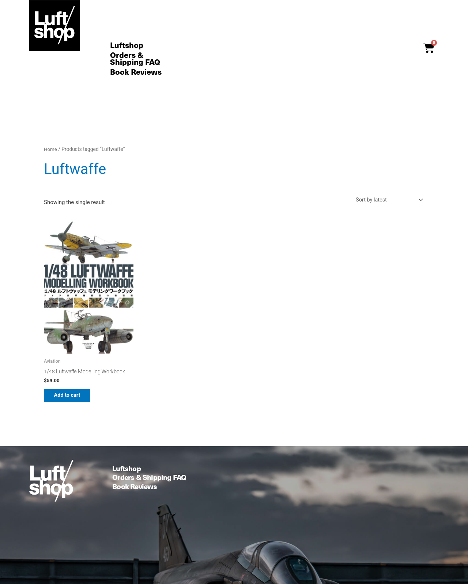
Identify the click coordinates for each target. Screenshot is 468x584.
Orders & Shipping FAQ (135, 58)
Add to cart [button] (72, 397)
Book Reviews (136, 72)
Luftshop (126, 45)
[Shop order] (386, 200)
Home (50, 149)
